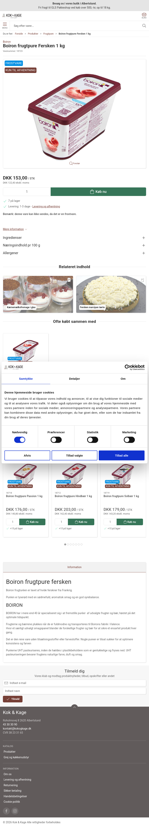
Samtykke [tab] (26, 378)
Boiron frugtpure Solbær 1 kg (121, 495)
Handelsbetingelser (15, 796)
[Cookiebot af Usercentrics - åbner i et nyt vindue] (128, 367)
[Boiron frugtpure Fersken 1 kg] (25, 351)
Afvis (27, 455)
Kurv (144, 15)
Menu (4, 26)
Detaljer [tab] (74, 378)
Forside (19, 33)
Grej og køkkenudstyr (16, 757)
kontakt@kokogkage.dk (17, 728)
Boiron (7, 41)
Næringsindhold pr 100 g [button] (21, 245)
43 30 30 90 (10, 724)
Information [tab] (75, 567)
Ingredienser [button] (12, 238)
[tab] (65, 544)
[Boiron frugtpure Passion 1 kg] (25, 474)
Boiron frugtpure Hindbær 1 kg (73, 495)
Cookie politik (12, 801)
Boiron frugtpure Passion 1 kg (24, 495)
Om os (8, 774)
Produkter (33, 33)
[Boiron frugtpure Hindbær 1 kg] (74, 474)
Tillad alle (121, 455)
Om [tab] (123, 378)
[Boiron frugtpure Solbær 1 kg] (123, 474)
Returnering (11, 785)
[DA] (12, 16)
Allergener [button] (10, 253)
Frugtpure (48, 33)
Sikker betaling (12, 790)
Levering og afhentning (46, 206)
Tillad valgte (74, 455)
